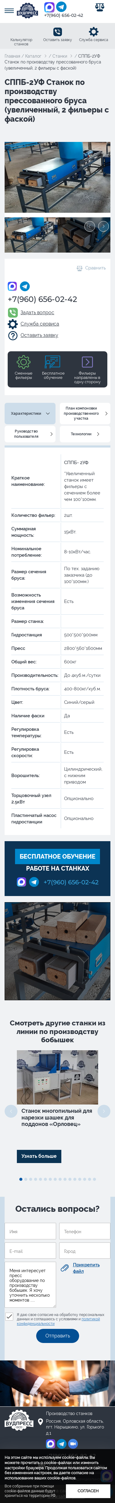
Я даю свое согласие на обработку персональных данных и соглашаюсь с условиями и (60, 1319)
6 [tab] (45, 1179)
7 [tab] (50, 1179)
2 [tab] (25, 1179)
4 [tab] (35, 1179)
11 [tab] (69, 1179)
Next (103, 226)
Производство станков (69, 1413)
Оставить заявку (57, 40)
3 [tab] (30, 1179)
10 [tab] (65, 1179)
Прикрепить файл (86, 1268)
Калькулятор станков (21, 42)
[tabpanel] (57, 1106)
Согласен (88, 1491)
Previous (89, 226)
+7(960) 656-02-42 (63, 15)
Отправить (57, 1336)
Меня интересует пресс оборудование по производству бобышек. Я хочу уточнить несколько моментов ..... (30, 1285)
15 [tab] (89, 1179)
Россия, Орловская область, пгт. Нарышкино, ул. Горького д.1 (75, 1427)
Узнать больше (39, 1156)
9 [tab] (60, 1179)
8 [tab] (55, 1179)
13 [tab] (79, 1179)
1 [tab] (20, 1179)
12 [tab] (74, 1179)
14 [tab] (84, 1179)
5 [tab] (40, 1179)
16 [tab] (94, 1179)
